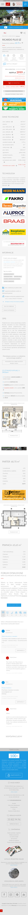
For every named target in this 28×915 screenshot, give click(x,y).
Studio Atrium (5, 36)
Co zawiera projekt (14, 836)
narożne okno (17, 276)
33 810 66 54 (9, 795)
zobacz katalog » (14, 865)
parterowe (18, 36)
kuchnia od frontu (9, 274)
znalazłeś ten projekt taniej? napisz (14, 94)
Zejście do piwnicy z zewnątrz (9, 636)
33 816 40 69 (15, 795)
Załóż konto (15, 775)
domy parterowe (6, 260)
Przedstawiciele (14, 807)
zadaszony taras (8, 276)
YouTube (23, 894)
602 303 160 (19, 4)
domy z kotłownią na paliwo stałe (17, 260)
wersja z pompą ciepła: (15, 86)
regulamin (18, 832)
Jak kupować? (14, 838)
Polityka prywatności (14, 834)
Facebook (4, 894)
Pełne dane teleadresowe (14, 805)
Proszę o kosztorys (6, 687)
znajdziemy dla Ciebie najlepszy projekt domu (14, 362)
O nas (14, 809)
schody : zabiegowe (9, 281)
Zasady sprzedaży (11, 832)
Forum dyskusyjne (12, 573)
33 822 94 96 (19, 3)
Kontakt (14, 803)
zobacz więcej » (14, 887)
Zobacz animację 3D (15, 27)
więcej (8, 185)
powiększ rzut (14, 435)
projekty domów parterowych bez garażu (11, 263)
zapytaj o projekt (12, 64)
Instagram (10, 894)
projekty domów (12, 36)
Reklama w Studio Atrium (14, 811)
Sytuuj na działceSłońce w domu (13, 59)
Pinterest (17, 894)
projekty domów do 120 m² (8, 267)
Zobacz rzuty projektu (22, 58)
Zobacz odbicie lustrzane (6, 59)
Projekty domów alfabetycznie (14, 842)
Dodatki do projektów (14, 840)
